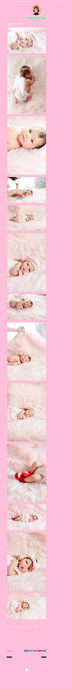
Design (14, 1)
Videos (17, 1)
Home (7, 1)
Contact (29, 1)
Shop (10, 1)
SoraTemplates (12, 684)
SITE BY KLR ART (36, 683)
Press (20, 1)
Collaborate (25, 1)
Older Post (44, 657)
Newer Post (9, 657)
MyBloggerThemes (23, 684)
